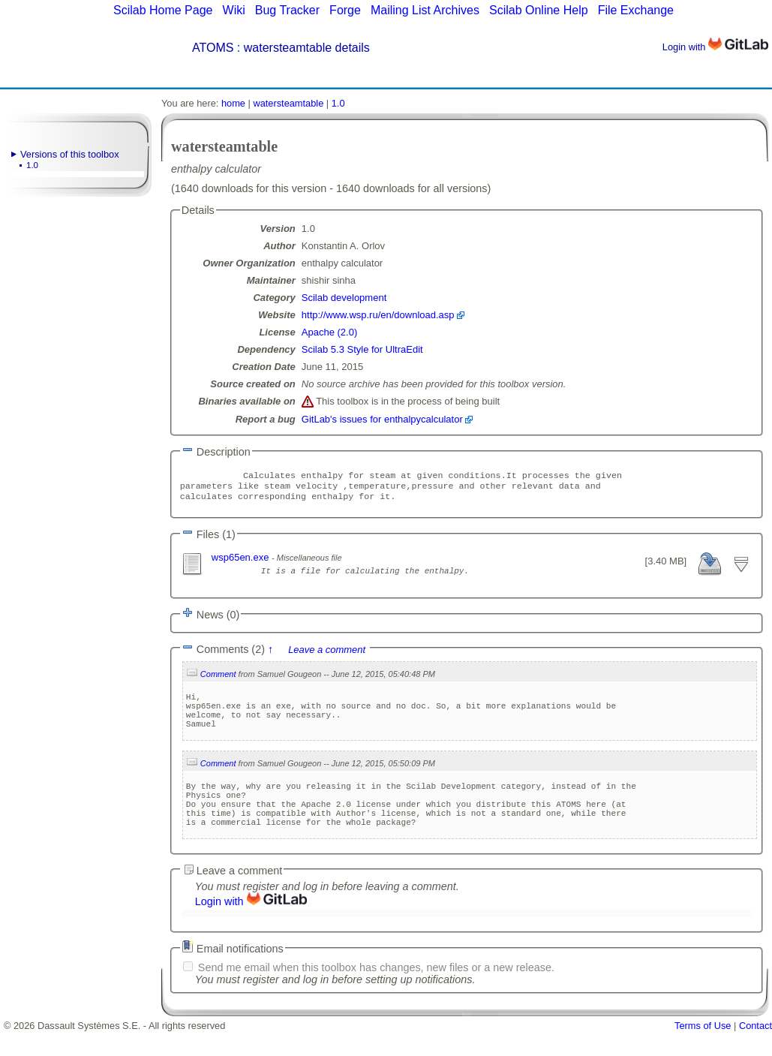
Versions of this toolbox (69, 154)
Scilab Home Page (163, 10)
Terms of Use (702, 1050)
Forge (345, 10)
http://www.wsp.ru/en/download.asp (378, 314)
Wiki (234, 10)
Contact (755, 1050)
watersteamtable (288, 103)
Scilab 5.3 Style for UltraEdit (362, 349)
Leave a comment (326, 654)
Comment (218, 678)
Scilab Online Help (538, 10)
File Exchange (636, 10)
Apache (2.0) (329, 332)
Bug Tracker (287, 10)
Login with (715, 47)
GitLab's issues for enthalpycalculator (382, 419)
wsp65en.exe (242, 561)
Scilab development (344, 297)
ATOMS (212, 47)
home (233, 103)
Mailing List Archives (425, 10)
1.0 (32, 165)
